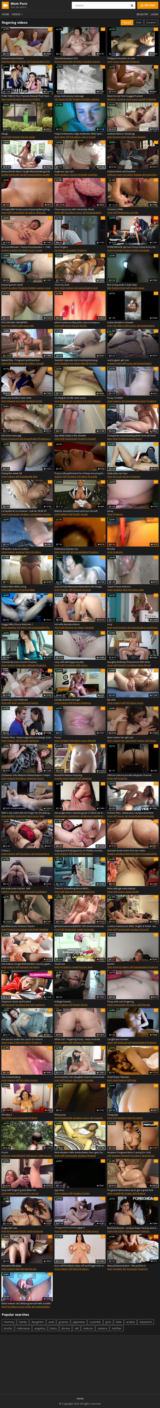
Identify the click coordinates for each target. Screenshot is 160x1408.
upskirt (5, 250)
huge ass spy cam (64, 171)
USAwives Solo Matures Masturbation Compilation (27, 775)
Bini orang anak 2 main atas (122, 284)
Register (142, 14)
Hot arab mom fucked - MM (15, 888)
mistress (145, 1231)
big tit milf (14, 174)
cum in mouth (138, 99)
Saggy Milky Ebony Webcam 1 (17, 624)
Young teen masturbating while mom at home (131, 435)
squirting (21, 702)
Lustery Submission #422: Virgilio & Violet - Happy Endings (133, 926)
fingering (50, 61)
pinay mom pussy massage (69, 96)
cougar (84, 514)
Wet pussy (60, 1114)
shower (92, 438)
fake (119, 1322)
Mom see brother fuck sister (16, 397)
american (41, 212)
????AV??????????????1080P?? (69, 1228)
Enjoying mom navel (12, 284)
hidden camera (91, 99)
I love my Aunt (61, 284)
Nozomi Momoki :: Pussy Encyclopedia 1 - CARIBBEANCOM (27, 247)
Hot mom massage (11, 435)
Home (5, 14)
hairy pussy (33, 816)
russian (40, 363)
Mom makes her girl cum (120, 737)
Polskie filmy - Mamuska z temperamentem (130, 812)
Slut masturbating (10, 1077)
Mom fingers (61, 247)
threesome (123, 212)
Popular (127, 22)
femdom (43, 929)
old (76, 1328)
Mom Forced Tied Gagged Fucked (125, 96)
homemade (66, 61)
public (80, 929)
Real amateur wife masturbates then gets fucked (80, 1152)
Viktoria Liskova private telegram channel (129, 775)
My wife (111, 699)
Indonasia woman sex (66, 548)
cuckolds (95, 1322)
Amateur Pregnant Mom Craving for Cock (129, 1152)
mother (36, 99)
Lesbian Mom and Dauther (121, 171)
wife (20, 325)
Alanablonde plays (11, 1265)
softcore (111, 174)
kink (115, 1231)
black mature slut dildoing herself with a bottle (26, 1303)
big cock (117, 476)
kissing (116, 136)
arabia (130, 1322)
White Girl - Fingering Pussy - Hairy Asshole (77, 1039)
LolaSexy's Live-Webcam (14, 699)
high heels (33, 929)
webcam (124, 61)
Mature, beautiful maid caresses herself (76, 511)
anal (128, 99)
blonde (85, 363)
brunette (83, 174)
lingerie (33, 1117)
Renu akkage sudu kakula (121, 888)
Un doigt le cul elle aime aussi (70, 397)
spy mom (59, 1190)
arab (32, 891)
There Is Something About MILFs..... (72, 888)
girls (108, 1322)
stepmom (27, 99)
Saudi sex (59, 963)
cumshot (121, 99)
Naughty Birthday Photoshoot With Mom (128, 662)
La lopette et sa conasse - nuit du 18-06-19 (23, 511)
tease (132, 438)
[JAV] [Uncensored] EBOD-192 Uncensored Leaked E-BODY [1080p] (80, 926)
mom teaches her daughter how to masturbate (79, 1077)
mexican (86, 589)
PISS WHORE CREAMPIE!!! (14, 322)
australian (71, 250)
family (23, 1322)
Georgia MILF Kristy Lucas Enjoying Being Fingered (27, 209)
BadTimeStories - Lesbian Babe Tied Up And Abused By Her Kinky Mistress (133, 1228)
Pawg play (112, 1114)
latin (42, 816)
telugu (4, 133)
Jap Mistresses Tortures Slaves (18, 926)
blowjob (17, 99)
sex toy (126, 476)
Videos (18, 14)
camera (102, 1328)
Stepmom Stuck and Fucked (16, 1001)
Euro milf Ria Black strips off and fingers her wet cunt (80, 1265)
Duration (151, 22)
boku (53, 1328)
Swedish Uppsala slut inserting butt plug (75, 360)
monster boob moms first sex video (126, 850)
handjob (87, 61)
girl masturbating (36, 61)
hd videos (12, 61)
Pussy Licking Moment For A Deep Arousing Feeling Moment (80, 473)
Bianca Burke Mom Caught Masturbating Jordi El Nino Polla (27, 171)
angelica (39, 1328)
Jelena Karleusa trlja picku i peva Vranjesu (77, 322)
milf (56, 99)
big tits (68, 99)
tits (136, 212)
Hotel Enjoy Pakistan (118, 1077)
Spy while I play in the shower (70, 435)
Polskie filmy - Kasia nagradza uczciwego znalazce (27, 737)
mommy (9, 1322)
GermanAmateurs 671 (66, 58)
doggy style (131, 1193)
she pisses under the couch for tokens (22, 1039)
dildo (32, 589)
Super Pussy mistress (119, 586)
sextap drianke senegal (67, 699)
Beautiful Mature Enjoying (68, 775)
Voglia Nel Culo (9, 1228)
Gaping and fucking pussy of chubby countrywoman (80, 850)
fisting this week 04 (11, 473)
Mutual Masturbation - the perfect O (126, 1265)
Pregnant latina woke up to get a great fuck (130, 1190)
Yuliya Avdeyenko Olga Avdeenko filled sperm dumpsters (80, 133)
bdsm (136, 250)
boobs (8, 1328)
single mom (86, 816)
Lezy (109, 624)
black (28, 1306)
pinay (110, 511)
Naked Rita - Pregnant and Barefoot (20, 360)
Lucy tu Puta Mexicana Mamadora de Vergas (78, 586)
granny (96, 61)
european (48, 514)
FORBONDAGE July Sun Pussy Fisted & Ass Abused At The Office (133, 247)
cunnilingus (36, 514)
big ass (24, 136)
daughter (37, 1322)
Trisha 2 (5, 850)
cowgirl (134, 287)
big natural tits (128, 740)
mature (117, 401)
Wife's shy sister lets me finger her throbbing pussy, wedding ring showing (27, 812)
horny (138, 438)
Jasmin (110, 963)
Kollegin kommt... (63, 1001)
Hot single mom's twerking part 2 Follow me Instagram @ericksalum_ (80, 812)
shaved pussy (132, 1231)
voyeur (49, 287)
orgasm (13, 250)
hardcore (14, 438)
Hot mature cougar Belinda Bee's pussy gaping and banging (27, 963)
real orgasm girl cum (118, 360)
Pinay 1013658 (115, 397)
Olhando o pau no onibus (15, 548)
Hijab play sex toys (117, 473)
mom (4, 61)
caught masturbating (30, 174)
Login (154, 14)
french (84, 1004)
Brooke (111, 548)
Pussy (57, 737)
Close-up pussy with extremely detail (74, 209)
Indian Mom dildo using (13, 586)
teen (3, 99)
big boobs (21, 665)
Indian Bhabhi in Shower (120, 322)
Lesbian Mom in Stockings (121, 133)
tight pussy (31, 1155)
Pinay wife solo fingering (120, 1001)
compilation (73, 816)
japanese (79, 1322)
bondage (144, 250)
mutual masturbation (12, 58)
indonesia (23, 1328)
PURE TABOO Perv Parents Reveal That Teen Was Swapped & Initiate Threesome (27, 96)
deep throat (144, 665)
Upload (147, 5)
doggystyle (70, 929)
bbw (9, 136)
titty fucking (113, 287)
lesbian (22, 61)
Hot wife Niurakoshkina (67, 624)
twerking (97, 816)
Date (139, 22)
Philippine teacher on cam (121, 58)
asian (62, 99)
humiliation (41, 891)
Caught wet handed (117, 1039)
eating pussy (45, 1155)
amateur (77, 61)
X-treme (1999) (115, 209)
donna (65, 1328)
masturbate (71, 438)
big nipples (33, 702)
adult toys (89, 891)
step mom (78, 1080)
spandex (93, 174)
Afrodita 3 (6, 1114)
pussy (116, 61)
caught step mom (51, 174)
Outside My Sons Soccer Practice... (19, 662)
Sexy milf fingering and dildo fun (18, 1190)
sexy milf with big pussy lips (69, 662)
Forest (4, 1152)
